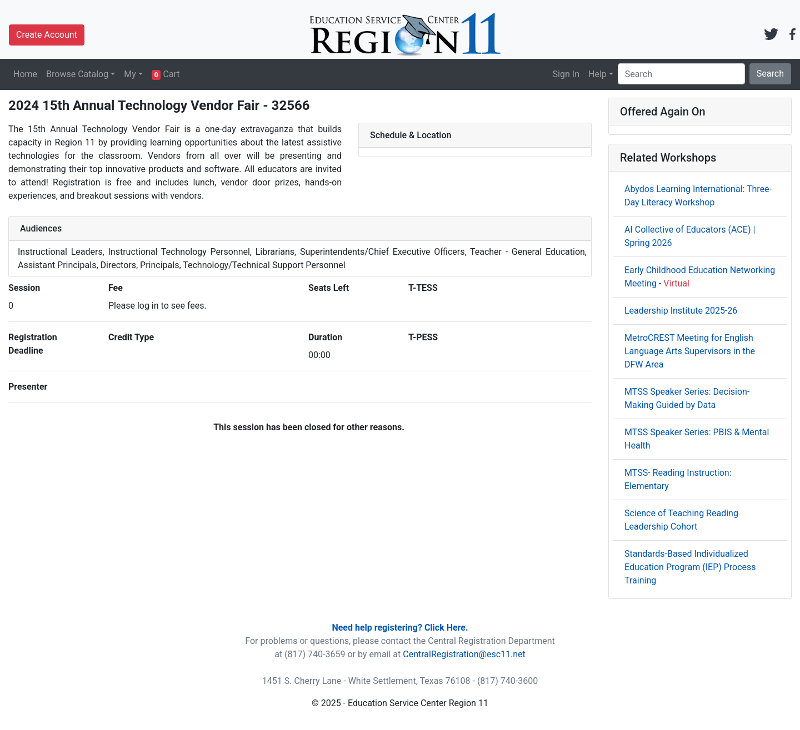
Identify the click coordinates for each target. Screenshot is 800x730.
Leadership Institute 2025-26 (680, 310)
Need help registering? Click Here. (400, 627)
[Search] (681, 73)
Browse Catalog (77, 74)
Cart (166, 74)
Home (25, 74)
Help (597, 74)
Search (770, 73)
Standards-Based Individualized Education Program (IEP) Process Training (690, 567)
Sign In (566, 74)
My (130, 74)
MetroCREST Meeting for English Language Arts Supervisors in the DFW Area (689, 351)
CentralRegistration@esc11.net (464, 654)
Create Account (46, 34)
